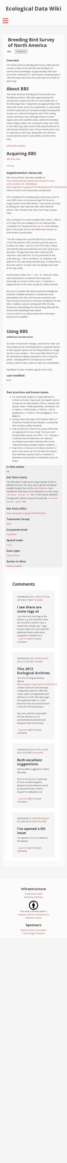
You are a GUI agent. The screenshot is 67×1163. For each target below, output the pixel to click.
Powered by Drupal (33, 893)
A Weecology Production (33, 933)
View (10, 51)
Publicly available (14, 566)
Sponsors (33, 925)
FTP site (10, 166)
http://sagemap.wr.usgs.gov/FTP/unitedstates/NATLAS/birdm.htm (37, 187)
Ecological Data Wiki (33, 8)
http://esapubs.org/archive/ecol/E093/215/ (37, 684)
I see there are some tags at (29, 609)
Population (12, 534)
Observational (13, 555)
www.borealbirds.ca (16, 313)
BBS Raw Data (13, 159)
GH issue (34, 837)
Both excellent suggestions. (29, 762)
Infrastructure (33, 888)
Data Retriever (40, 488)
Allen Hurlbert (36, 596)
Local (9, 544)
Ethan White (46, 369)
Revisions (21, 51)
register (30, 638)
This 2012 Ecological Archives (33, 670)
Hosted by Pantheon (33, 897)
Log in (21, 638)
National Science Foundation (33, 930)
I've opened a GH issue (31, 830)
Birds (9, 523)
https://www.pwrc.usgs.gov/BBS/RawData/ (26, 513)
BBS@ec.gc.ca (36, 226)
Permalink (38, 600)
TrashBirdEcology (38, 818)
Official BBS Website (16, 145)
